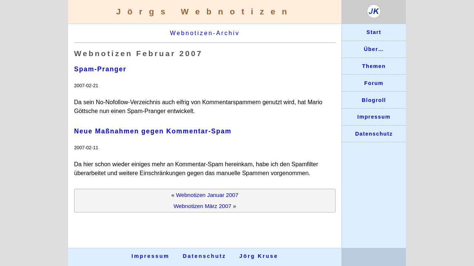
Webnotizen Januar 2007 (207, 195)
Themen (374, 66)
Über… (374, 49)
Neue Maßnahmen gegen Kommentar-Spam (152, 131)
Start (374, 32)
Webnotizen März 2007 (202, 206)
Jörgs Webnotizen (205, 11)
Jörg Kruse (258, 256)
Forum (374, 83)
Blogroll (374, 100)
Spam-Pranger (100, 69)
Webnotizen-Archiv (205, 33)
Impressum (374, 117)
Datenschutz (374, 134)
